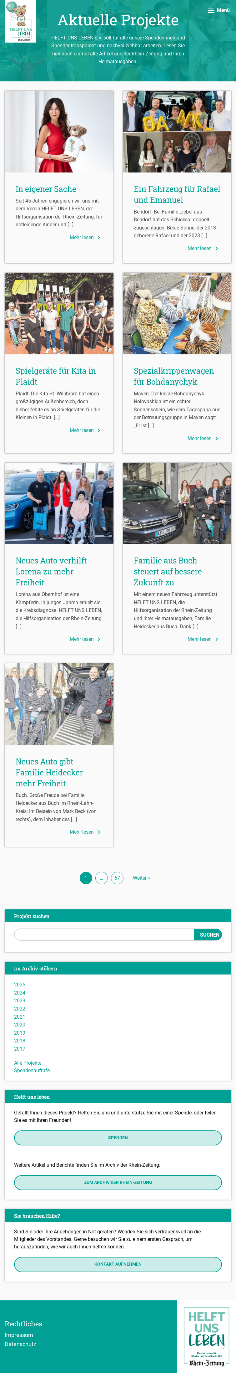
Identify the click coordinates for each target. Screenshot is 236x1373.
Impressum (19, 1335)
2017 (19, 1049)
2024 (19, 993)
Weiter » (141, 878)
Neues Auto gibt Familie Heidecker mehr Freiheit (49, 772)
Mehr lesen (86, 237)
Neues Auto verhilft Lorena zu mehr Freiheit (51, 571)
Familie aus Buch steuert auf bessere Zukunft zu (168, 571)
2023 (19, 1001)
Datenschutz (20, 1344)
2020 (19, 1025)
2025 (19, 985)
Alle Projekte (27, 1063)
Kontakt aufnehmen (118, 1264)
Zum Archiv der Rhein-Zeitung (118, 1182)
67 (117, 878)
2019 (19, 1033)
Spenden (118, 1137)
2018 (19, 1041)
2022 (19, 1009)
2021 (19, 1017)
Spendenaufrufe (32, 1070)
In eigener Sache (46, 189)
